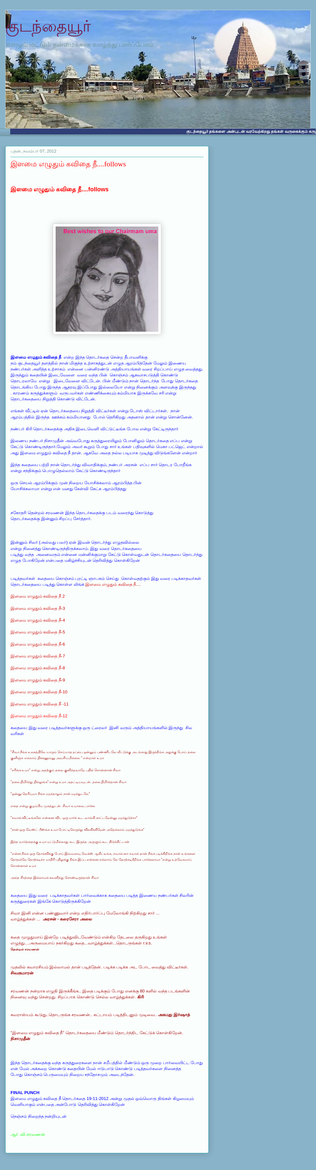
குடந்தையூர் (48, 26)
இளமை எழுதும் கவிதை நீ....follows (68, 164)
